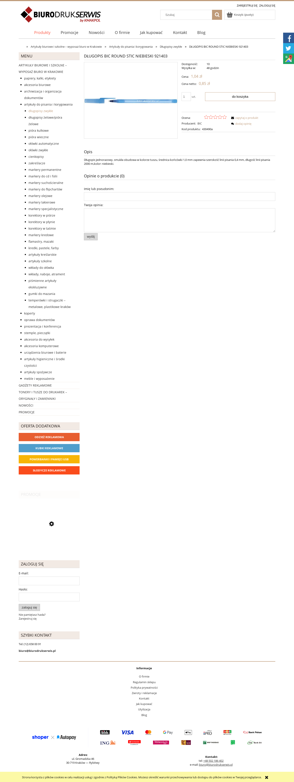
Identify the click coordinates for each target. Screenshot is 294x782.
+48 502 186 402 (213, 761)
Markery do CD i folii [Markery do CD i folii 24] (42, 176)
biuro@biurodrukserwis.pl (216, 765)
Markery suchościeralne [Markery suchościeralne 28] (45, 183)
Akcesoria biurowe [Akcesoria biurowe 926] (37, 85)
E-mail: (24, 573)
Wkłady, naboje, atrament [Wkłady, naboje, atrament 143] (46, 274)
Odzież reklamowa (49, 437)
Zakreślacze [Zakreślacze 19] (36, 163)
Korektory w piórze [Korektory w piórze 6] (41, 215)
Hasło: (23, 589)
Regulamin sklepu (144, 682)
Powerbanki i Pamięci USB (49, 459)
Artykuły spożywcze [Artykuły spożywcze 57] (38, 372)
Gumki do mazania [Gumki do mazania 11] (41, 294)
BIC (199, 123)
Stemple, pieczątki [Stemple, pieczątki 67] (37, 333)
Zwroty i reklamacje (144, 693)
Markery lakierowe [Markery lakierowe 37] (41, 202)
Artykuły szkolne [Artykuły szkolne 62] (40, 261)
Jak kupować (144, 704)
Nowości (26, 405)
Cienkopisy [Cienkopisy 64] (36, 157)
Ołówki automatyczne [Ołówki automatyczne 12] (43, 143)
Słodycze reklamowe (49, 470)
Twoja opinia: (93, 205)
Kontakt (144, 698)
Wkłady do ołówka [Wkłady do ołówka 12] (41, 268)
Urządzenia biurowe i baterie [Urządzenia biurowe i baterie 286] (45, 352)
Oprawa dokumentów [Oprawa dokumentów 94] (39, 320)
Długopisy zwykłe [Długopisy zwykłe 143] (40, 111)
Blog (144, 715)
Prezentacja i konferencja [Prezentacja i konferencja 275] (42, 326)
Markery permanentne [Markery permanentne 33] (44, 170)
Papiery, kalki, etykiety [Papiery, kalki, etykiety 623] (40, 78)
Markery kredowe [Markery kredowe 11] (41, 235)
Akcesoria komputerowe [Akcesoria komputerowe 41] (41, 346)
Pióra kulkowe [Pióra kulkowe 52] (38, 130)
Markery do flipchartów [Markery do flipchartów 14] (45, 189)
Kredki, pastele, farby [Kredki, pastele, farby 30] (43, 248)
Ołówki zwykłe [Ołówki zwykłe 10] (38, 150)
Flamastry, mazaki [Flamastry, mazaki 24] (41, 241)
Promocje (27, 412)
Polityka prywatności (144, 688)
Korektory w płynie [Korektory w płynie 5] (41, 222)
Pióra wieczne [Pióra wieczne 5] (38, 137)
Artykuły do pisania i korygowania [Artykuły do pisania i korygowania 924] (48, 104)
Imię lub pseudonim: (99, 189)
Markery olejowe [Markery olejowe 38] (40, 196)
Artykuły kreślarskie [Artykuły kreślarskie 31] (42, 254)
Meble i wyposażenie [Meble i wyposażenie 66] (39, 379)
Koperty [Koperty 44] (29, 313)
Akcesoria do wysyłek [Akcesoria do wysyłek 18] (39, 339)
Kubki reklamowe (49, 448)
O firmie (144, 676)
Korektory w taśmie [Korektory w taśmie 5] (42, 228)
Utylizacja (144, 709)
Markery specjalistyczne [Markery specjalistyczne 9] (45, 209)
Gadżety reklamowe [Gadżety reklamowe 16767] (35, 385)
